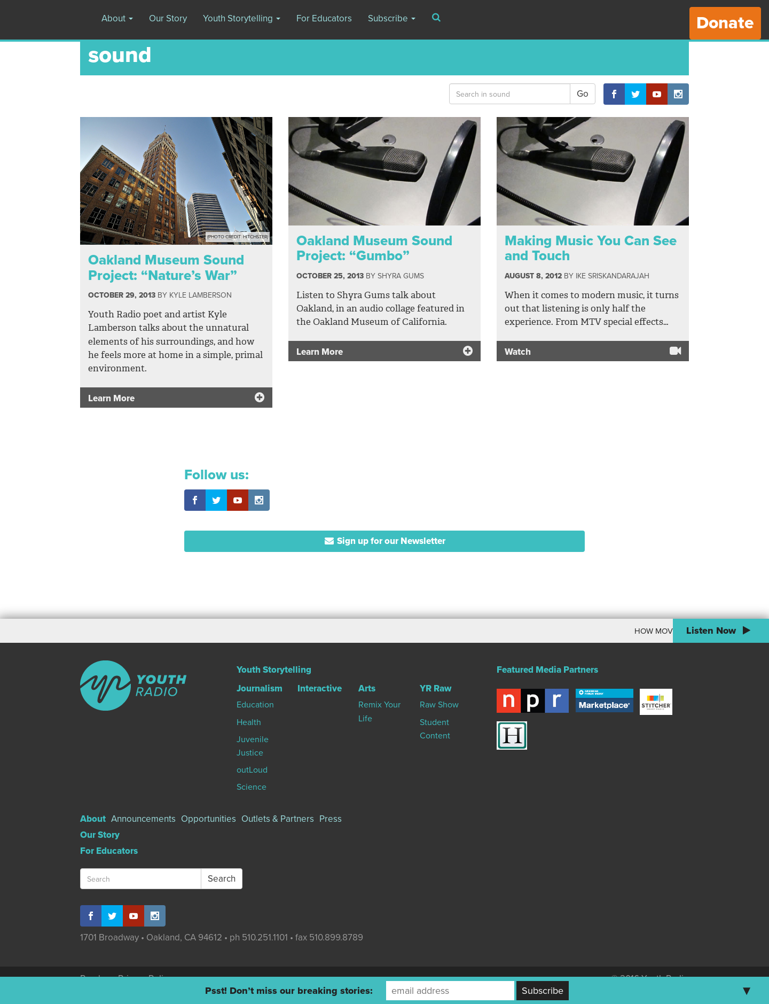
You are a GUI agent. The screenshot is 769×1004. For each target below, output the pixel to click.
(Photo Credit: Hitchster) (237, 237)
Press (330, 818)
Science (251, 787)
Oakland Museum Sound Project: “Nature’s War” (166, 268)
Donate (725, 23)
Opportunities (208, 818)
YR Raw (435, 688)
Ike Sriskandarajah (612, 276)
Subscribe (391, 18)
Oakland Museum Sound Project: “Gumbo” (374, 248)
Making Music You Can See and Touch (591, 248)
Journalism (260, 688)
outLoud (252, 770)
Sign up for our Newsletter (385, 541)
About (117, 18)
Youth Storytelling (241, 18)
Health (249, 722)
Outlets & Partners (277, 818)
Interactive (319, 688)
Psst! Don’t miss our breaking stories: (289, 991)
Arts (366, 688)
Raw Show (439, 704)
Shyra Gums (401, 276)
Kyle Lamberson (200, 295)
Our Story (168, 18)
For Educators (324, 18)
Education (255, 704)
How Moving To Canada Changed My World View (567, 631)
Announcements (143, 818)
